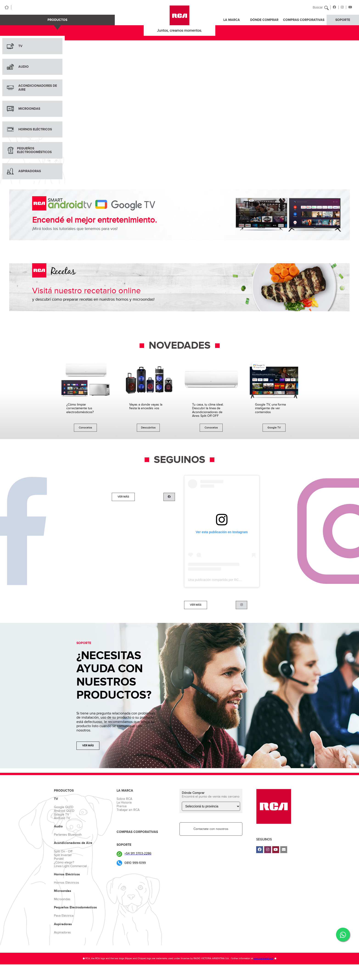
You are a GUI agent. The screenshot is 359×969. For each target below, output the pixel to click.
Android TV (62, 818)
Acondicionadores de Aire (73, 843)
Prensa (121, 806)
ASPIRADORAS (24, 171)
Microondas (62, 891)
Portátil (59, 859)
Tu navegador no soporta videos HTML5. (212, 107)
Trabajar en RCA (128, 810)
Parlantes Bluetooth (68, 835)
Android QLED (64, 811)
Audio (58, 826)
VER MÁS (123, 496)
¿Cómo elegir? (64, 862)
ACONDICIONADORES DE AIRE (32, 87)
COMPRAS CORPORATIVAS (303, 20)
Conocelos (85, 427)
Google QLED (63, 807)
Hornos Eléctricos (67, 874)
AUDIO (18, 66)
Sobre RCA (124, 799)
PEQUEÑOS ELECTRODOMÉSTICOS (29, 150)
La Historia (124, 802)
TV (14, 46)
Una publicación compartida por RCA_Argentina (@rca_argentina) (235, 580)
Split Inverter (63, 855)
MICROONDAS (23, 108)
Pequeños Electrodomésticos (75, 907)
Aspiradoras (63, 924)
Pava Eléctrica (63, 916)
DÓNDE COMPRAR (264, 20)
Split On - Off (63, 851)
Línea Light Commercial (70, 866)
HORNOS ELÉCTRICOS (29, 129)
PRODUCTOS (57, 20)
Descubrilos (148, 427)
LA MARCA (231, 20)
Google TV (274, 427)
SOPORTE (342, 20)
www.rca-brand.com (263, 958)
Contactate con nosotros (211, 829)
